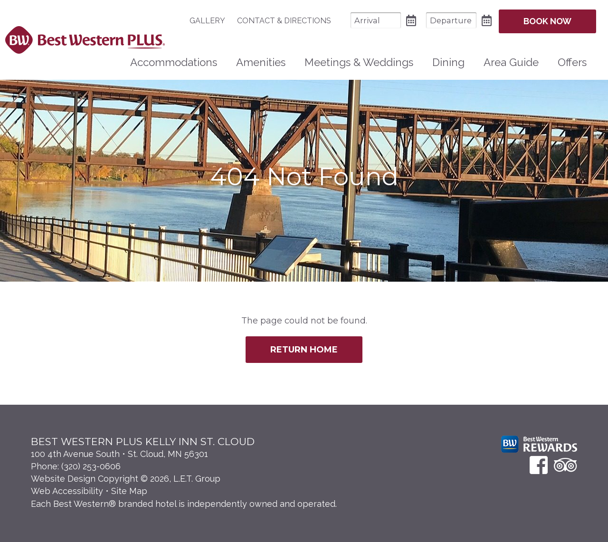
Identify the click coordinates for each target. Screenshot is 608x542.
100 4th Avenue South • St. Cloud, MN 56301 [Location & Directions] (119, 454)
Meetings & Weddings (358, 62)
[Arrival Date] (375, 20)
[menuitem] (212, 20)
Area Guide (511, 62)
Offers (572, 62)
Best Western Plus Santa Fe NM (85, 40)
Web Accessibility (67, 491)
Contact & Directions (284, 20)
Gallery (207, 20)
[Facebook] (539, 465)
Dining (448, 62)
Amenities (260, 62)
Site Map (129, 491)
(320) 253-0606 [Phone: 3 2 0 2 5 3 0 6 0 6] (91, 466)
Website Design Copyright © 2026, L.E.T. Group (125, 479)
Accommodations (173, 62)
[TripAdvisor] (565, 465)
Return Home (304, 349)
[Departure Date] (451, 20)
